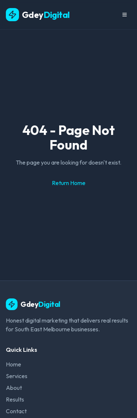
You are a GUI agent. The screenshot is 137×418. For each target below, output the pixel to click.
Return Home (68, 183)
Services (16, 376)
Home (13, 364)
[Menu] (124, 14)
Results (15, 399)
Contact (16, 411)
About (14, 387)
